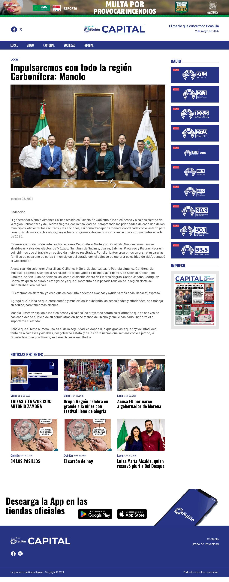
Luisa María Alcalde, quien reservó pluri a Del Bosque (139, 466)
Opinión (15, 455)
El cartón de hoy (79, 461)
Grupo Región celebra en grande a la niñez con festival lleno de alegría (87, 406)
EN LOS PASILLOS (26, 461)
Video (30, 45)
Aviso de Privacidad (205, 549)
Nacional (49, 45)
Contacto (213, 544)
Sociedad (69, 45)
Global (89, 45)
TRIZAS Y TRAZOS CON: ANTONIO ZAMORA (31, 404)
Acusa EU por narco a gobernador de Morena (140, 404)
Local (14, 45)
